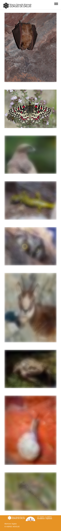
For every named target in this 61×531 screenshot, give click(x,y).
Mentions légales (10, 524)
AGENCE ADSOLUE (13, 526)
